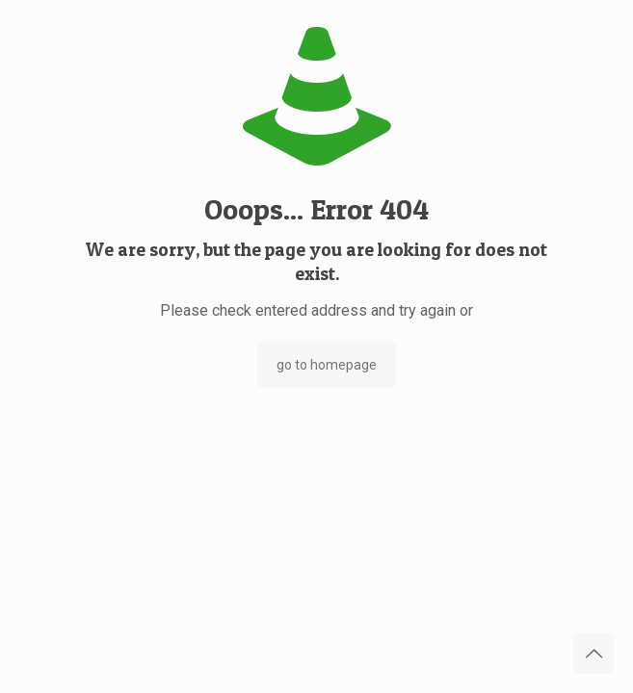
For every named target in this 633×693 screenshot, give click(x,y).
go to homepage (327, 364)
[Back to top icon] (593, 653)
